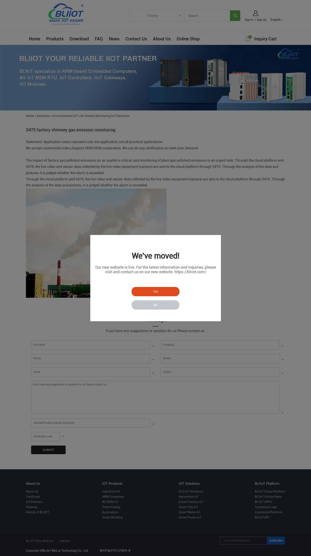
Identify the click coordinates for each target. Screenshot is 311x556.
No (155, 305)
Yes (155, 291)
